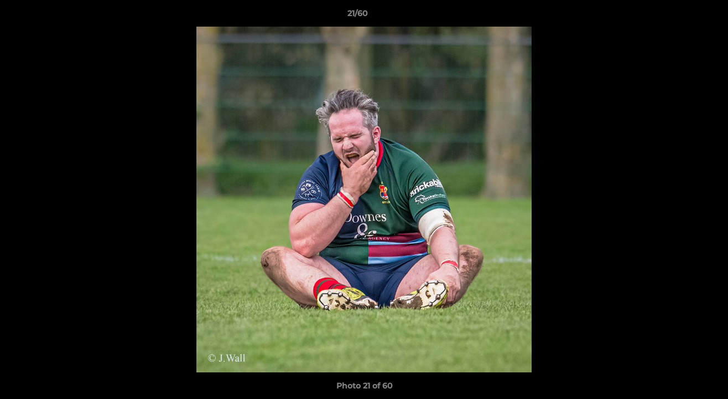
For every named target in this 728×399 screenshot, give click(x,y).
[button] (681, 16)
